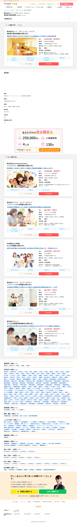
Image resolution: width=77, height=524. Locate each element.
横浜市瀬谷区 (30, 383)
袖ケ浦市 (53, 400)
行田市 (32, 392)
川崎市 (39, 379)
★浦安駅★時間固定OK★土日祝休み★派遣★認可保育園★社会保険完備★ (29, 207)
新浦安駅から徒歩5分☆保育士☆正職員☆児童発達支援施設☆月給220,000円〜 (30, 168)
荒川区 (42, 373)
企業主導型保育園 (32, 415)
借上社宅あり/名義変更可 (10, 445)
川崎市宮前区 (49, 384)
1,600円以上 (23, 463)
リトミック (56, 425)
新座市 (47, 394)
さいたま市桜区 (29, 390)
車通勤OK (16, 422)
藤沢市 (40, 386)
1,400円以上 (39, 463)
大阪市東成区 (23, 403)
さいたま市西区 (36, 388)
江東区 (56, 371)
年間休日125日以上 (35, 423)
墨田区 (51, 371)
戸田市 (20, 394)
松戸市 (37, 398)
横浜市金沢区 (49, 381)
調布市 (46, 375)
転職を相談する (24, 492)
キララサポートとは (28, 7)
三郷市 (12, 396)
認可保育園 (6, 111)
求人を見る (48, 63)
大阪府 (27, 365)
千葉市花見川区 (54, 401)
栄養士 (5, 469)
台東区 (46, 371)
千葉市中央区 (37, 401)
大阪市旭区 (55, 403)
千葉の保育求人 (47, 512)
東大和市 (35, 377)
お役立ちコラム (68, 7)
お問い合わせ (56, 501)
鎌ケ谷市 (29, 400)
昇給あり (34, 431)
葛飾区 (64, 373)
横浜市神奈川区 (62, 379)
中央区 (26, 371)
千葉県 (22, 365)
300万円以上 (23, 451)
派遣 (13, 409)
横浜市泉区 (46, 383)
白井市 (64, 400)
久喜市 (57, 394)
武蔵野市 (24, 375)
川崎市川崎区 (7, 384)
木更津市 (31, 398)
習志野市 (63, 398)
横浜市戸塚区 (66, 381)
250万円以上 (31, 451)
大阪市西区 (63, 403)
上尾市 (66, 392)
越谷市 (10, 394)
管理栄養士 (12, 469)
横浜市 (34, 379)
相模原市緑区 (66, 384)
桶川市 (52, 394)
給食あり (44, 443)
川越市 (16, 392)
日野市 (68, 375)
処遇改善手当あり (25, 431)
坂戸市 (17, 396)
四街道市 (46, 400)
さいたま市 (15, 401)
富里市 (69, 400)
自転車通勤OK (24, 422)
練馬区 (53, 373)
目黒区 (67, 371)
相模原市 (45, 379)
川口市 (26, 392)
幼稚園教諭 (19, 469)
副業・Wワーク (24, 423)
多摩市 (60, 377)
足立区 (58, 373)
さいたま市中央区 (19, 390)
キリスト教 (49, 425)
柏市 (69, 398)
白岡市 (40, 396)
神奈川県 (11, 365)
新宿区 (35, 371)
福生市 (23, 377)
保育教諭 (31, 469)
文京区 (40, 371)
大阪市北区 (48, 403)
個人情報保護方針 (37, 501)
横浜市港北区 (57, 381)
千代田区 (20, 371)
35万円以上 (14, 457)
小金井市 (57, 375)
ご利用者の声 (48, 7)
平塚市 (30, 386)
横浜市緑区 (22, 383)
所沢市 (37, 392)
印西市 (58, 400)
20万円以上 (37, 457)
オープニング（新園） (64, 423)
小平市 (63, 375)
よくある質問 (58, 7)
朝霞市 (31, 394)
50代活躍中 (14, 429)
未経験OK (18, 427)
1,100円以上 (63, 463)
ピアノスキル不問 (8, 423)
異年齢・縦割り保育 (9, 427)
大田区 (5, 373)
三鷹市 (30, 375)
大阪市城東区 (40, 403)
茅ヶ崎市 (53, 386)
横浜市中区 (14, 381)
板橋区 (48, 373)
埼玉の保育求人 (37, 512)
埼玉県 (17, 365)
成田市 (48, 398)
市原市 (5, 400)
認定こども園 (23, 415)
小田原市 (46, 386)
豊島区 (33, 373)
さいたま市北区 (46, 388)
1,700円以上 (15, 463)
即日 (5, 425)
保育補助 (17, 423)
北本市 (63, 394)
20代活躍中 (54, 427)
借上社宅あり (30, 443)
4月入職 (55, 423)
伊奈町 (21, 401)
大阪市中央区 (14, 403)
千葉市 (15, 398)
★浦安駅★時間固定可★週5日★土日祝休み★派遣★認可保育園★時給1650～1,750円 (32, 287)
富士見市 (6, 396)
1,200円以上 (55, 463)
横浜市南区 (21, 381)
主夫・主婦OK (46, 427)
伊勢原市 (11, 388)
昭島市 (40, 375)
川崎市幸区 (15, 384)
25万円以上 (29, 457)
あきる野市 (12, 379)
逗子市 (58, 386)
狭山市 (60, 392)
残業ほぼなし (42, 422)
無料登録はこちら (67, 4)
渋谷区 (17, 373)
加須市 (42, 392)
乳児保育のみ (61, 422)
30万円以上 (22, 457)
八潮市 (68, 394)
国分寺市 (12, 377)
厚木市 (69, 386)
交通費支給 (6, 443)
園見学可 (29, 429)
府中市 (35, 375)
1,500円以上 (31, 463)
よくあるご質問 (15, 501)
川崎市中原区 (23, 384)
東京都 (5, 365)
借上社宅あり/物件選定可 (55, 443)
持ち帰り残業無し (52, 422)
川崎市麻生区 (57, 384)
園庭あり (25, 425)
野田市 (42, 398)
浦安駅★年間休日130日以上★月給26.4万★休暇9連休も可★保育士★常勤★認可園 (31, 36)
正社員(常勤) (7, 409)
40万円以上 (6, 457)
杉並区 (27, 373)
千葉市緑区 (6, 403)
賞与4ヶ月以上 (36, 429)
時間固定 (6, 437)
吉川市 (27, 396)
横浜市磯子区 (40, 381)
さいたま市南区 (49, 390)
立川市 (18, 375)
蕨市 (16, 394)
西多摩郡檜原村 (27, 379)
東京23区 (6, 371)
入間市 (25, 394)
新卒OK (39, 427)
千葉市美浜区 (28, 401)
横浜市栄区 (38, 383)
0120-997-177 (37, 496)
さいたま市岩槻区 (8, 392)
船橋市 (25, 398)
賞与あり (44, 429)
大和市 (5, 388)
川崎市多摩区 (40, 384)
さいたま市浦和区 (39, 390)
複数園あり (32, 425)
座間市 (23, 388)
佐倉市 (53, 398)
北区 (38, 373)
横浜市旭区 (15, 383)
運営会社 (63, 501)
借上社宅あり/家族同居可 (24, 445)
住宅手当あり (52, 429)
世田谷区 (11, 373)
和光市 (41, 394)
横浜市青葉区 (54, 383)
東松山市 (48, 392)
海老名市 (18, 388)
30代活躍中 (62, 427)
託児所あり (35, 445)
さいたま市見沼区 (8, 390)
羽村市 (5, 379)
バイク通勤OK (33, 422)
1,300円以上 (47, 463)
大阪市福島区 (31, 403)
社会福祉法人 (11, 425)
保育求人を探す (9, 7)
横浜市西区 (6, 381)
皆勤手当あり (7, 431)
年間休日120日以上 (46, 423)
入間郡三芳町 (57, 396)
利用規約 (29, 501)
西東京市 (19, 379)
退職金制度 (22, 443)
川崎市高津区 (31, 384)
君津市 (35, 400)
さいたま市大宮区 (56, 388)
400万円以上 (7, 451)
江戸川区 (6, 375)
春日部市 (55, 392)
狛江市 (29, 377)
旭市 (58, 398)
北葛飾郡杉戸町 (7, 398)
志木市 (36, 394)
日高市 (22, 396)
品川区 (62, 371)
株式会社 (19, 425)
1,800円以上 (7, 463)
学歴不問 (33, 427)
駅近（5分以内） (8, 422)
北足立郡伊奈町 (48, 396)
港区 (31, 371)
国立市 (18, 377)
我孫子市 (23, 400)
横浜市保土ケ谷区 (30, 381)
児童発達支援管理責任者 (49, 469)
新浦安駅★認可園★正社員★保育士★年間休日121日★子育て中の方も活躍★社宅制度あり (34, 326)
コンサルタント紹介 (38, 7)
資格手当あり (15, 431)
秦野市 (64, 386)
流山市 (10, 400)
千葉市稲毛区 (63, 401)
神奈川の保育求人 (27, 512)
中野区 (22, 373)
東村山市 (6, 377)
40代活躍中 (6, 429)
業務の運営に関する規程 (47, 501)
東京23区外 (13, 371)
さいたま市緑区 (59, 390)
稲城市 (66, 377)
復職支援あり (43, 445)
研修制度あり (14, 443)
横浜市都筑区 (62, 383)
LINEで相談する (52, 491)
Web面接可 (22, 429)
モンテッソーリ (40, 425)
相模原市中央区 (7, 386)
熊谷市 (21, 392)
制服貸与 (38, 443)
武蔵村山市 (54, 377)
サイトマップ (22, 501)
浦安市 (40, 400)
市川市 (20, 398)
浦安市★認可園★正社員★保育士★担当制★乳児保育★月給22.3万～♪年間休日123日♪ (32, 248)
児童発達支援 (7, 415)
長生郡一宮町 (7, 401)
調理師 (25, 469)
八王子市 (12, 375)
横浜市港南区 (7, 383)
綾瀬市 (29, 388)
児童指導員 (38, 469)
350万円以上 (15, 451)
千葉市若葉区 (45, 401)
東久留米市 (47, 377)
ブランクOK (25, 427)
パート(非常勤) (19, 409)
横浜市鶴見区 (53, 379)
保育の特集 (19, 7)
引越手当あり (60, 429)
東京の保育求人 (17, 512)
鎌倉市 (35, 386)
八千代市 (17, 400)
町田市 (51, 375)
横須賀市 (24, 386)
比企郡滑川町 (65, 396)
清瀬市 (40, 377)
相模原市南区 (17, 386)
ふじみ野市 (34, 396)
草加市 (5, 394)
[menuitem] (9, 7)
